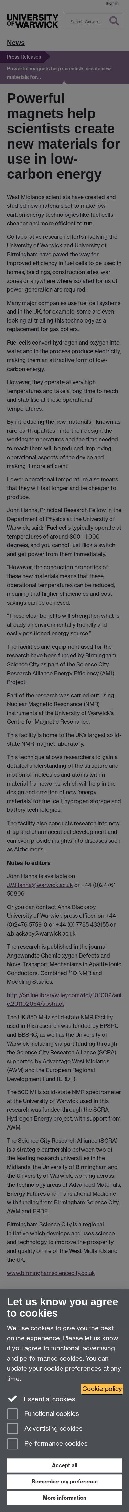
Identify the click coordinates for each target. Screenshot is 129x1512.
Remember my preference (65, 1481)
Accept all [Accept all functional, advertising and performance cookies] (64, 1465)
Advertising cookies (45, 1429)
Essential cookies (41, 1398)
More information (64, 1497)
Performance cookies (47, 1444)
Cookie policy (102, 1389)
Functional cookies (43, 1414)
